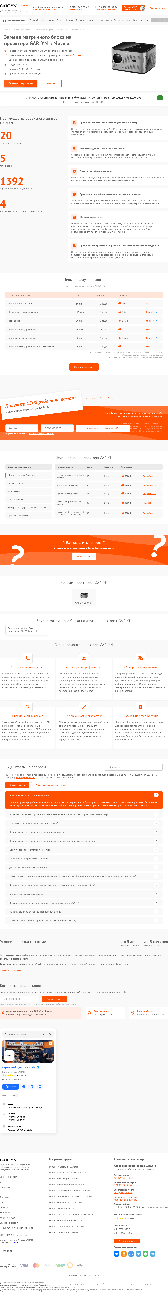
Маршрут (10, 1086)
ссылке (15, 1242)
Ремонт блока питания (21, 303)
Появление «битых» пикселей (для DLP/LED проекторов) (70, 513)
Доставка (80, 20)
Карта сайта (6, 1250)
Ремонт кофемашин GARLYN (63, 1166)
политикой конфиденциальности (41, 434)
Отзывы (69, 20)
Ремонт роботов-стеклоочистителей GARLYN (72, 1214)
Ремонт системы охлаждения (24, 312)
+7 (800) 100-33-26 (107, 7)
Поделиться (116, 1253)
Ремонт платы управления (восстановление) (32, 346)
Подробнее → (149, 476)
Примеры (5, 1186)
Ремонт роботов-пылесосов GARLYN (67, 1172)
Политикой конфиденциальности (63, 1004)
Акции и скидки (104, 20)
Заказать (152, 303)
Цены (51, 20)
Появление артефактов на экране (69, 502)
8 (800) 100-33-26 (123, 1184)
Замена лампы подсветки (23, 337)
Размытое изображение (67, 485)
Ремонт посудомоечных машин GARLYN (69, 1190)
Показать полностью (10, 970)
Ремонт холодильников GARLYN (65, 1202)
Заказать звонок (84, 556)
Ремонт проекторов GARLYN (63, 1232)
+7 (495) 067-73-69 (79, 7)
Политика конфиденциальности (84, 1275)
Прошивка (15, 320)
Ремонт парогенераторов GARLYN (66, 1226)
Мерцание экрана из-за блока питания (71, 476)
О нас (60, 20)
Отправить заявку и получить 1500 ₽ (91, 428)
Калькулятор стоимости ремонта (16, 1227)
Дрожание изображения (68, 493)
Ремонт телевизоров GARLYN (64, 1178)
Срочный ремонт (37, 20)
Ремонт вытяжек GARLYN (61, 1208)
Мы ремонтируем (14, 20)
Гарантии (90, 20)
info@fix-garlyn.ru (123, 1192)
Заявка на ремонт (122, 20)
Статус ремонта (160, 20)
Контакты (137, 20)
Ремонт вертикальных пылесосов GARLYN (70, 1196)
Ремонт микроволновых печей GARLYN (69, 1184)
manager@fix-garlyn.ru (125, 1199)
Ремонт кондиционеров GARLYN (65, 1220)
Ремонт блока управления (23, 329)
